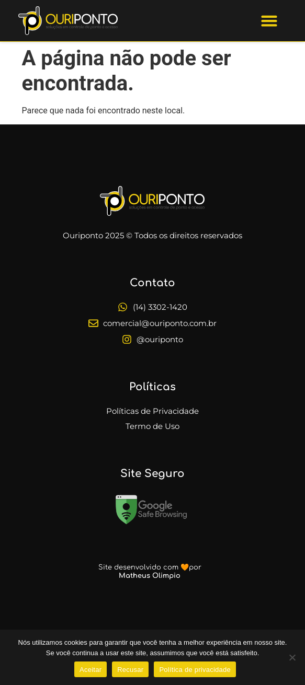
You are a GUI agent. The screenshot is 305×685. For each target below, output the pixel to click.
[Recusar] (292, 657)
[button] (269, 21)
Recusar (130, 670)
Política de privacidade (195, 670)
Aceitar (90, 670)
